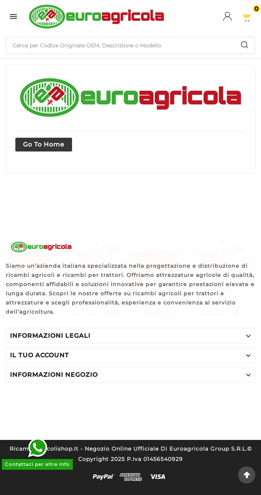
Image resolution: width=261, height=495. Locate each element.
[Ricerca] (121, 45)
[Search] (244, 44)
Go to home (43, 144)
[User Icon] (232, 16)
